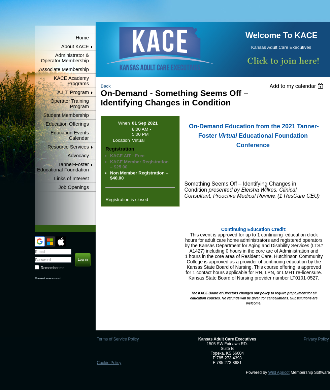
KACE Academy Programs (71, 80)
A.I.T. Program (73, 92)
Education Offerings (67, 124)
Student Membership (66, 115)
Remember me (52, 268)
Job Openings (74, 187)
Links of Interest (71, 178)
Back (106, 86)
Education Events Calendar (70, 135)
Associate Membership (64, 69)
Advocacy (78, 155)
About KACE (75, 46)
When (124, 123)
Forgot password (48, 279)
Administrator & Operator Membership (65, 58)
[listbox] (297, 86)
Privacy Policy (316, 339)
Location (121, 140)
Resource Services (68, 147)
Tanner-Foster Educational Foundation (63, 167)
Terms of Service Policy (118, 339)
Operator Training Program (70, 103)
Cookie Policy (109, 362)
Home (82, 37)
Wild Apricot (279, 372)
